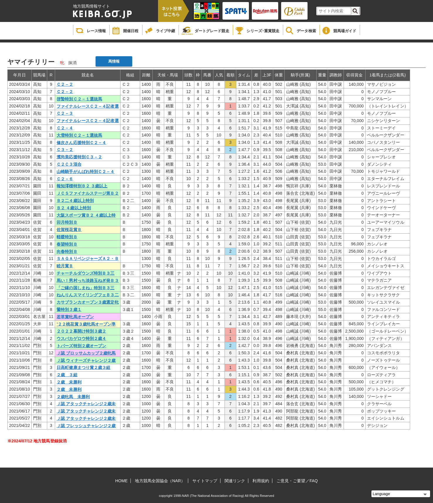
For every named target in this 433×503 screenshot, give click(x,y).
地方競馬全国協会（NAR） (160, 480)
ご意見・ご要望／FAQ (297, 480)
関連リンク (235, 480)
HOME (121, 480)
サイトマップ (204, 480)
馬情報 (114, 61)
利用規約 (260, 480)
